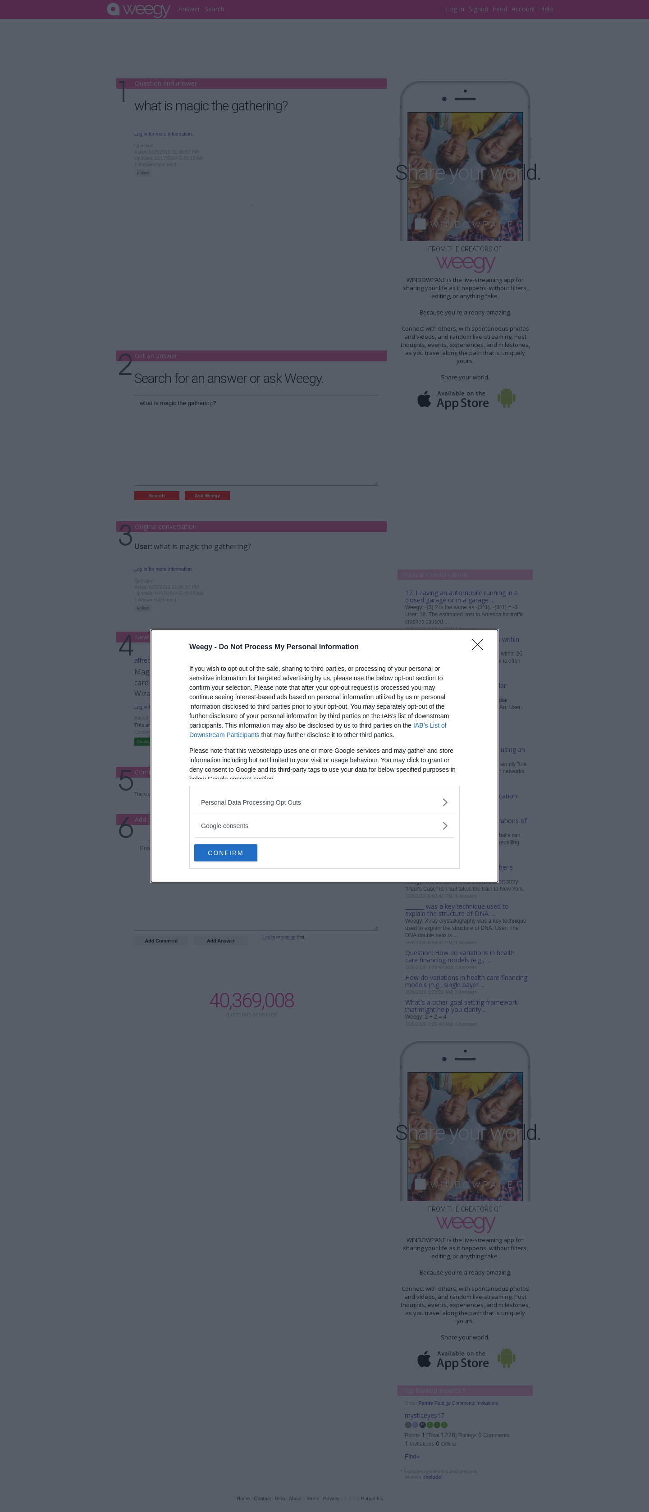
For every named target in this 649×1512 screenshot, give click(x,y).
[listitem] (324, 801)
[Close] (480, 647)
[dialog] (324, 756)
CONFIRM (237, 852)
